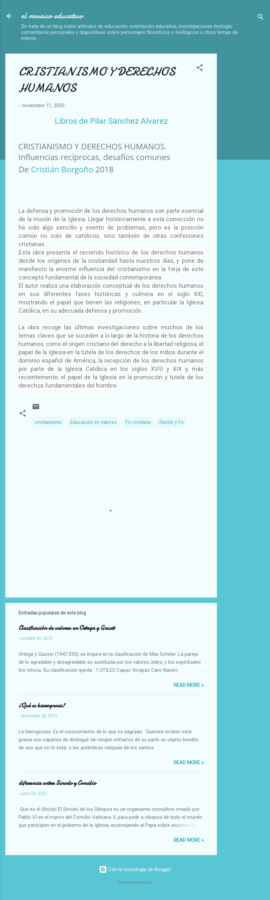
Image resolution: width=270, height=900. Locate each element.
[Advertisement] (246, 153)
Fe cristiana (138, 422)
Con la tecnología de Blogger (135, 869)
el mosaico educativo (52, 15)
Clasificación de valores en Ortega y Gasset (67, 628)
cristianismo (48, 422)
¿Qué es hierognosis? (42, 705)
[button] (200, 69)
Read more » (189, 685)
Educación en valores (93, 422)
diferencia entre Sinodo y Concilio (57, 783)
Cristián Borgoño (62, 169)
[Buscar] (261, 18)
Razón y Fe (171, 422)
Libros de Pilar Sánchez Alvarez (111, 121)
